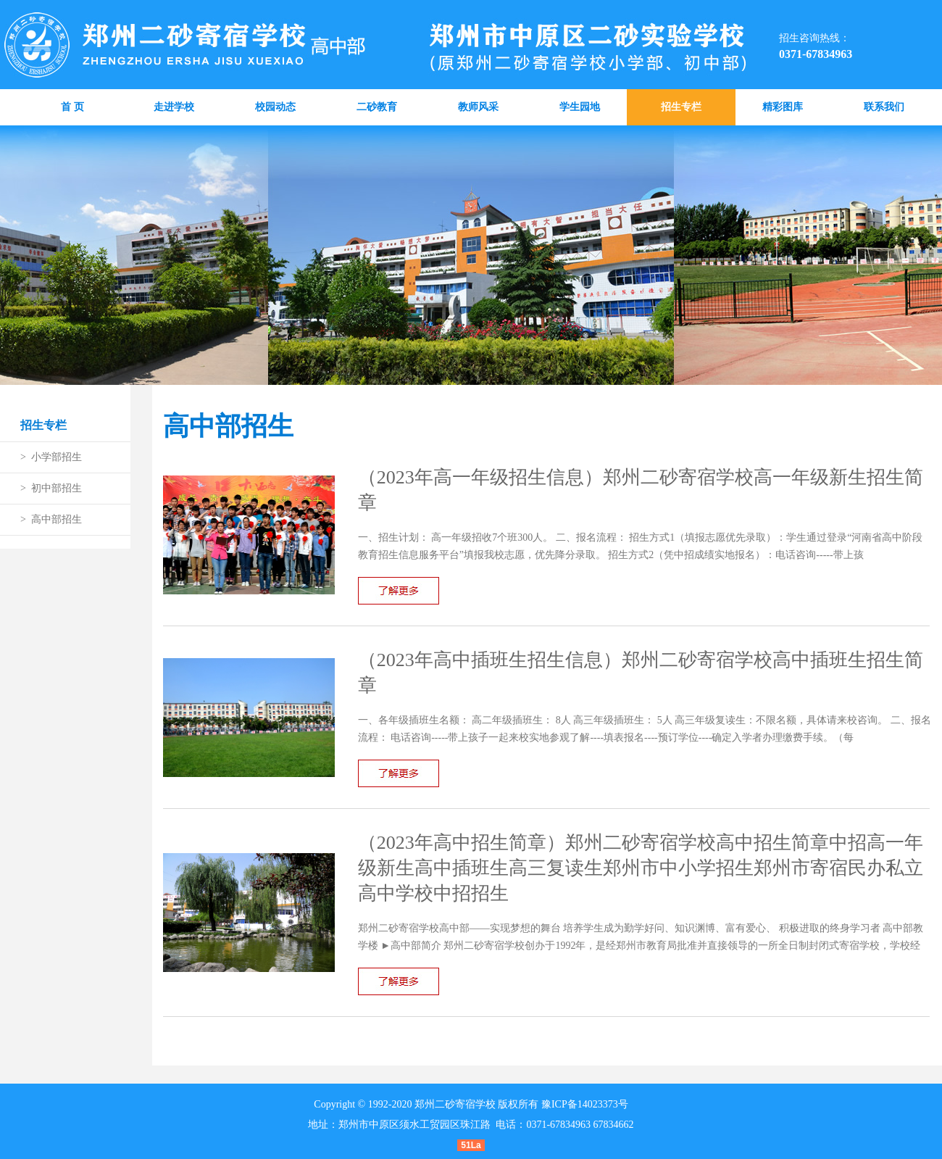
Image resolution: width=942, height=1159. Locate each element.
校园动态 (275, 106)
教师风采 (478, 106)
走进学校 (174, 106)
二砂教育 (377, 106)
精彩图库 (782, 106)
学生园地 (579, 106)
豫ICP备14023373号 (584, 1104)
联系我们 (884, 106)
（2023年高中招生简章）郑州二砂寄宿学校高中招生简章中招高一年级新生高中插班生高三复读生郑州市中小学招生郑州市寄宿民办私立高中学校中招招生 (640, 868)
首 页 (72, 106)
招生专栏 (681, 106)
